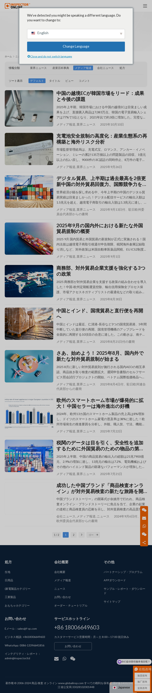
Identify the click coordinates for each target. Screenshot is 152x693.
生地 (7, 572)
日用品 (9, 580)
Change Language (76, 46)
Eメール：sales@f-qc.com (21, 628)
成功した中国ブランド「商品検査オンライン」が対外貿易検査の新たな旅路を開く (100, 491)
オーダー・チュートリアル (70, 605)
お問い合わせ (62, 597)
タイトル (54, 80)
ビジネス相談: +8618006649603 (25, 637)
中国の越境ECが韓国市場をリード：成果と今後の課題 (100, 96)
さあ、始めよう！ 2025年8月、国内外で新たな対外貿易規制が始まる (100, 358)
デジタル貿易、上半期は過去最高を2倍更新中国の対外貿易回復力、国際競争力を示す (101, 182)
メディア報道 (83, 67)
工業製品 (10, 597)
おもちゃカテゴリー (17, 605)
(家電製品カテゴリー (17, 588)
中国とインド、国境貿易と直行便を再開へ (99, 315)
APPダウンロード (115, 580)
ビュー (69, 80)
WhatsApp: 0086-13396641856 (24, 645)
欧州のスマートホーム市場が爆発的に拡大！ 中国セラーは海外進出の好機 (99, 405)
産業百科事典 (60, 67)
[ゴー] (97, 538)
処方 (122, 67)
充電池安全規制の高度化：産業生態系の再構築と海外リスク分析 (101, 139)
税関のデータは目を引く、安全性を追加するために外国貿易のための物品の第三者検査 (100, 448)
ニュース (103, 519)
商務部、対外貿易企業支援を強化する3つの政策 (100, 272)
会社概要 (59, 572)
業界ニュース (38, 67)
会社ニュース (105, 67)
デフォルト (37, 80)
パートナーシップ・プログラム (123, 572)
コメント (84, 80)
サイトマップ (112, 601)
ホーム (8, 56)
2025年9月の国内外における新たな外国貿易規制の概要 (99, 229)
